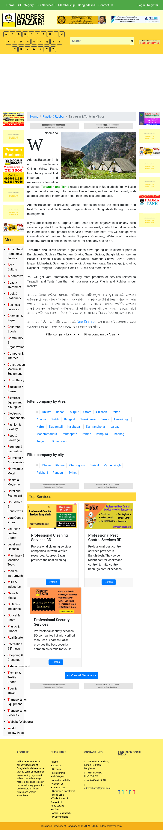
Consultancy (15, 380)
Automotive (15, 276)
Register (152, 5)
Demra (105, 419)
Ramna (86, 434)
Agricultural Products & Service (15, 254)
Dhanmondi (59, 441)
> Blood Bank (57, 795)
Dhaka (46, 465)
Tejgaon (42, 441)
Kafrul (40, 426)
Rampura (102, 434)
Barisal (94, 465)
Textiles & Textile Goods (14, 677)
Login (141, 5)
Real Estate (15, 637)
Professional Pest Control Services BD (105, 537)
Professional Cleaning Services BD (49, 537)
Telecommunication (20, 666)
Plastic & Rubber (53, 116)
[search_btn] (132, 41)
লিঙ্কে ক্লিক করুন (87, 322)
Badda (55, 419)
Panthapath (69, 434)
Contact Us (105, 5)
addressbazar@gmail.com (97, 788)
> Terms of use (58, 787)
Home (10, 5)
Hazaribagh (121, 419)
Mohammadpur (47, 434)
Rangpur (58, 472)
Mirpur (74, 412)
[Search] (100, 41)
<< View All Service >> (81, 675)
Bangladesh (86, 5)
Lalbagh (116, 426)
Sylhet (72, 472)
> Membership (58, 773)
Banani (60, 412)
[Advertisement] (81, 82)
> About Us (56, 765)
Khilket (46, 412)
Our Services (46, 5)
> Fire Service (57, 805)
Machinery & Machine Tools (15, 560)
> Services (56, 769)
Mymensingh (112, 465)
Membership (66, 5)
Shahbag (118, 434)
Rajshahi (42, 472)
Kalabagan (74, 426)
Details (53, 581)
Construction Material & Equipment (16, 369)
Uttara (87, 412)
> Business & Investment (63, 791)
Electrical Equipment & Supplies (14, 402)
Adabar (41, 419)
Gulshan (101, 412)
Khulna (60, 465)
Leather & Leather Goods (13, 533)
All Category (25, 5)
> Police (54, 809)
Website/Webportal (20, 722)
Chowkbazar (87, 419)
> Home (54, 762)
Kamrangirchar (96, 426)
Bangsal (69, 419)
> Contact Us (57, 783)
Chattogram (77, 465)
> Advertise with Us (60, 780)
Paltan (116, 412)
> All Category (57, 776)
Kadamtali (56, 426)
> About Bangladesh (61, 813)
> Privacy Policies (59, 817)
